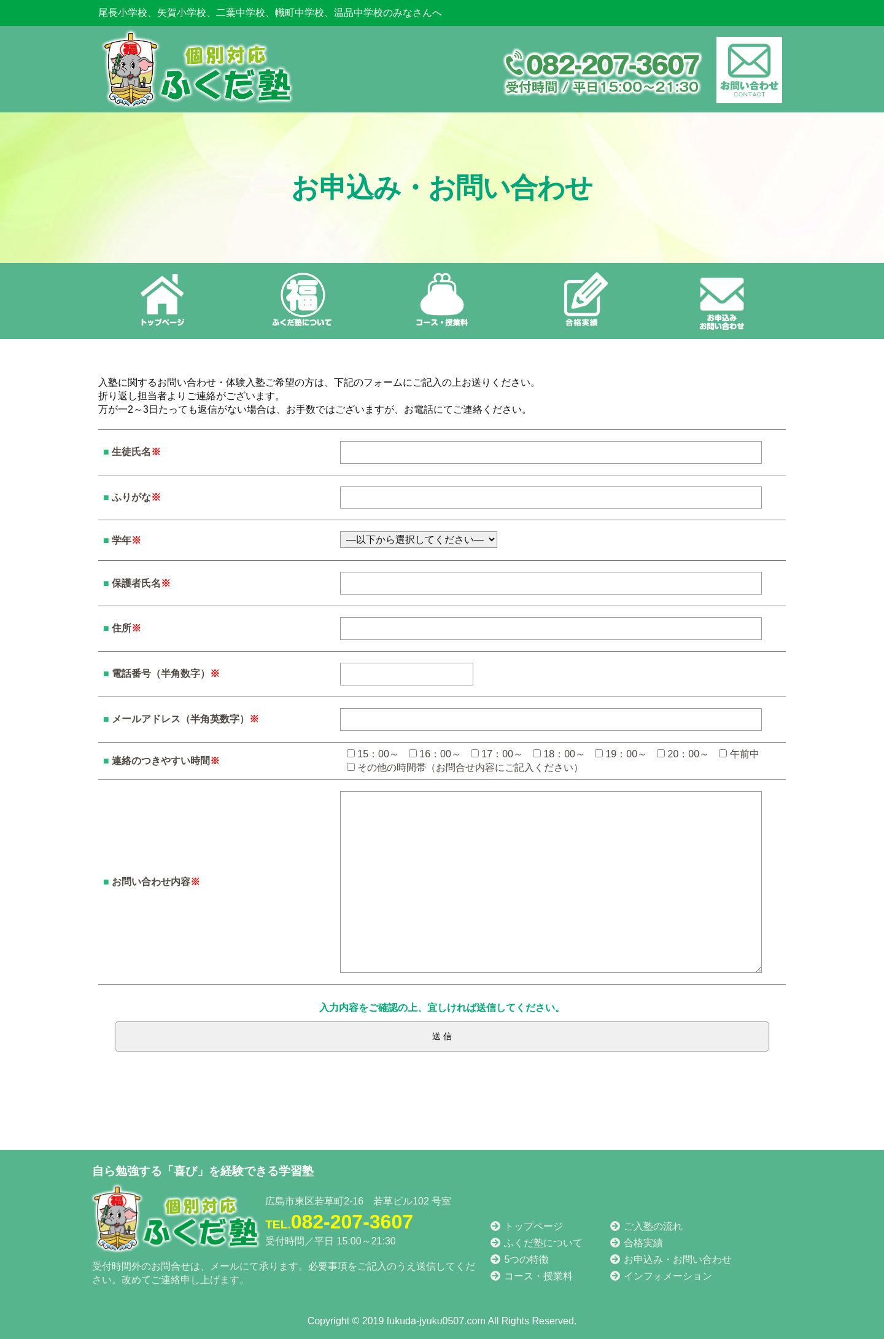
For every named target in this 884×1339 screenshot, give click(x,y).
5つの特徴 (519, 1259)
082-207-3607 (339, 1222)
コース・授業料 (531, 1276)
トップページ (526, 1226)
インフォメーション (660, 1276)
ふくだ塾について (536, 1243)
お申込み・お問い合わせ (670, 1259)
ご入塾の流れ (646, 1226)
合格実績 (636, 1243)
